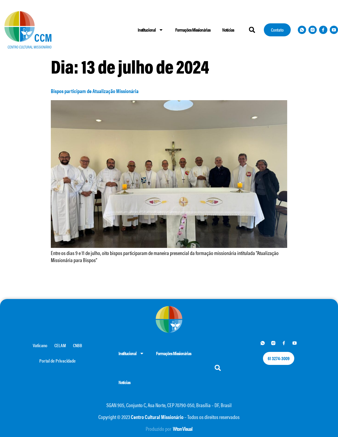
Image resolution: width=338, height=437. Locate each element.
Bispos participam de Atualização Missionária (95, 91)
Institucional (150, 30)
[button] (252, 30)
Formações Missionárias (192, 29)
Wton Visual (182, 428)
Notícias (228, 29)
